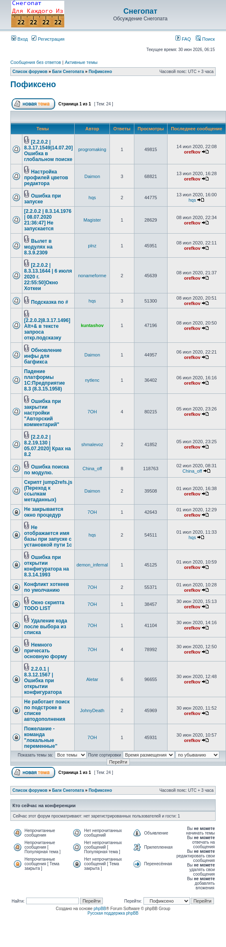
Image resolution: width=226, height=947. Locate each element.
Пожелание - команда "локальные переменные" (40, 737)
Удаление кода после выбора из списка (45, 626)
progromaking (92, 149)
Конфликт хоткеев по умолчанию (46, 587)
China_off (92, 468)
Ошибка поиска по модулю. (46, 470)
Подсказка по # (49, 302)
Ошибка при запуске (42, 199)
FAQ (183, 39)
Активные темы (81, 62)
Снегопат (141, 11)
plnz (92, 245)
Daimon (92, 176)
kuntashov (92, 325)
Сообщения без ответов (35, 62)
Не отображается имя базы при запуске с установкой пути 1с (48, 536)
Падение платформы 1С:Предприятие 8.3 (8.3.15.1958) (44, 380)
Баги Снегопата (68, 71)
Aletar (92, 679)
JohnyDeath (92, 710)
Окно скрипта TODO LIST (44, 605)
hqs (92, 197)
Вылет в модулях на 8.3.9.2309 (38, 247)
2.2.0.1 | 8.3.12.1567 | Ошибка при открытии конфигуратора (43, 680)
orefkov (192, 151)
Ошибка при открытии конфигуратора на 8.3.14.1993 (46, 566)
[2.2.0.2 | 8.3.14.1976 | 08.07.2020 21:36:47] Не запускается (47, 220)
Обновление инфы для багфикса (43, 356)
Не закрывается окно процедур (43, 512)
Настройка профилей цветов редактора (46, 177)
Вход (19, 39)
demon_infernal (92, 564)
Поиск (205, 39)
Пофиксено (100, 71)
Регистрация (48, 39)
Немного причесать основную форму (45, 650)
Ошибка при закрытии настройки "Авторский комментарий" (42, 412)
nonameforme (92, 275)
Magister (92, 219)
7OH (92, 411)
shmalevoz (92, 444)
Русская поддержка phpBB (113, 913)
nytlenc (92, 380)
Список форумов (30, 71)
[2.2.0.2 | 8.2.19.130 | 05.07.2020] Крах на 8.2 (47, 445)
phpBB (100, 908)
